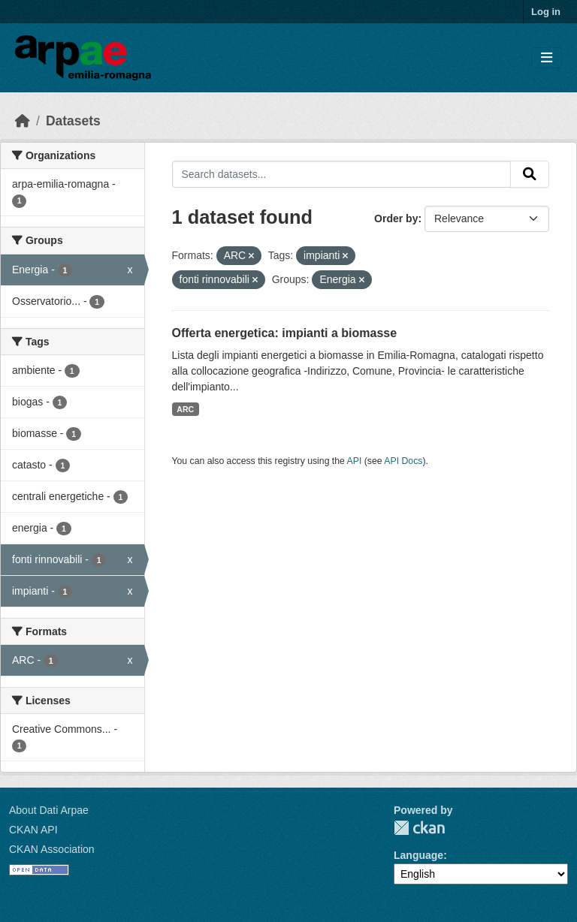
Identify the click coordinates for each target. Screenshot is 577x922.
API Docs (403, 461)
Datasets (73, 120)
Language (418, 855)
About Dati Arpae (49, 810)
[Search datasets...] (342, 174)
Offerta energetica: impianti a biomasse (284, 333)
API (354, 461)
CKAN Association (52, 849)
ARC (185, 409)
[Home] (22, 120)
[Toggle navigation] (546, 58)
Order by (396, 218)
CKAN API (33, 830)
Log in (545, 11)
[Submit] (529, 174)
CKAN (419, 828)
